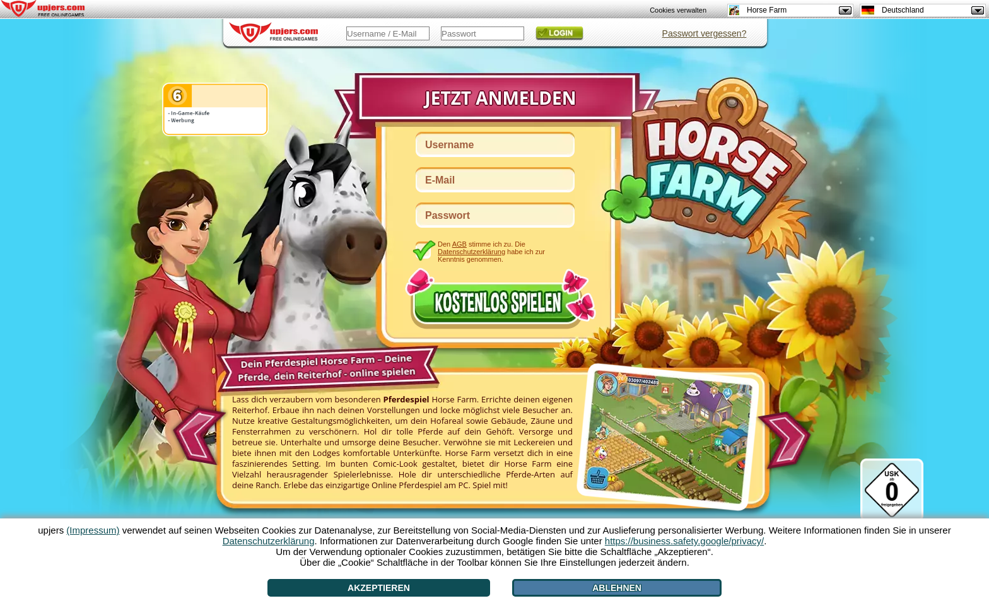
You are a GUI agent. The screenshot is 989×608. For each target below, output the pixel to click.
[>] (788, 440)
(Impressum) (92, 530)
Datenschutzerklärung (471, 251)
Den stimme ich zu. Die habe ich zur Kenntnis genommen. (491, 251)
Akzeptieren (379, 588)
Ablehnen (616, 588)
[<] (197, 432)
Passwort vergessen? (704, 33)
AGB (459, 244)
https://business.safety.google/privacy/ (684, 540)
